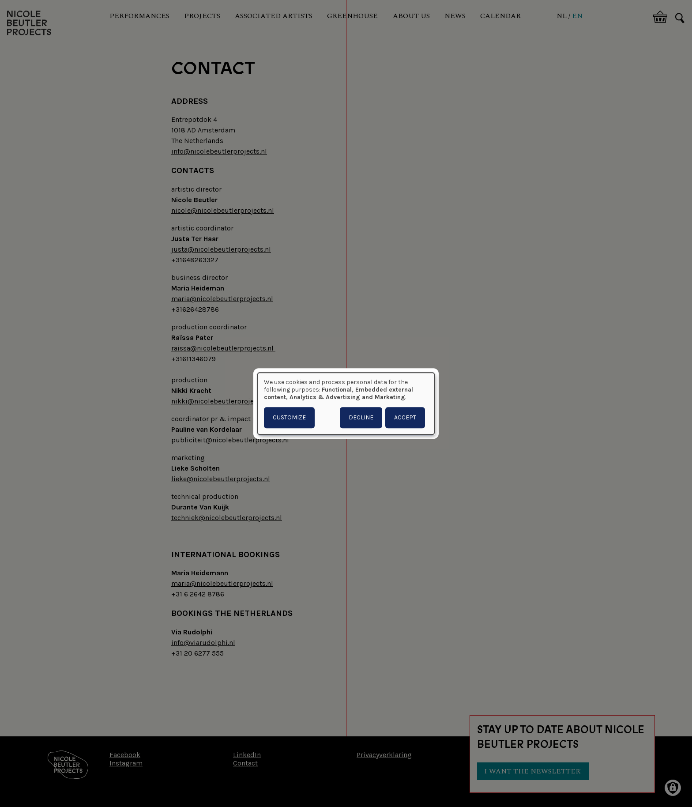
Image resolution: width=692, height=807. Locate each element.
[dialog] (346, 403)
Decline (361, 417)
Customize (289, 417)
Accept (405, 417)
